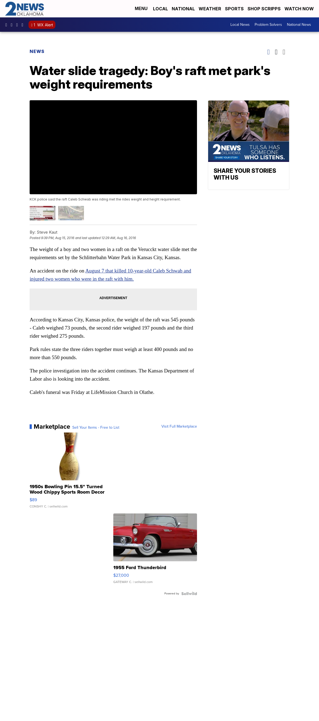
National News (299, 24)
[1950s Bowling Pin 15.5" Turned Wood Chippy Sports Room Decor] (71, 472)
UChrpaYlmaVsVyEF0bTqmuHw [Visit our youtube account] (18, 24)
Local (160, 8)
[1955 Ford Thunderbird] (155, 551)
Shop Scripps (264, 8)
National (183, 8)
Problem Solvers (268, 24)
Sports (234, 8)
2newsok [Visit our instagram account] (13, 24)
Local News (240, 24)
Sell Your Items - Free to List (95, 428)
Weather (210, 8)
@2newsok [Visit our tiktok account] (24, 24)
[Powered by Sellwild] (189, 593)
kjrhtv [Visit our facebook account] (7, 24)
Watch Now (299, 8)
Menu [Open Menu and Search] (141, 8)
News (37, 51)
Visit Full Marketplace (179, 426)
